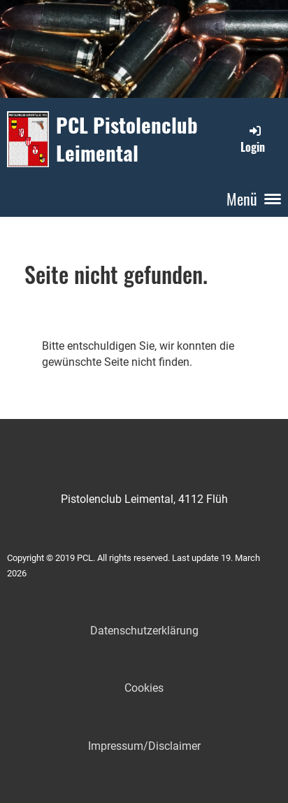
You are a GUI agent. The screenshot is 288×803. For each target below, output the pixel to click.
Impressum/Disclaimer (144, 746)
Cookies (144, 688)
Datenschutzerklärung (144, 630)
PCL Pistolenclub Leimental (127, 139)
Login (252, 139)
